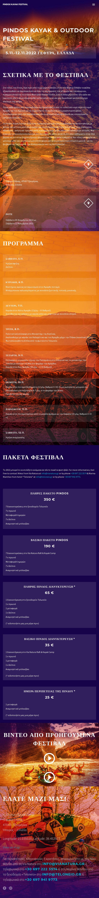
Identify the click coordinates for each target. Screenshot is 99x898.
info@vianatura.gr (50, 473)
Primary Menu (93, 4)
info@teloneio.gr (44, 476)
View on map (11, 847)
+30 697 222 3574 (79, 473)
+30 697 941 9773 (72, 476)
